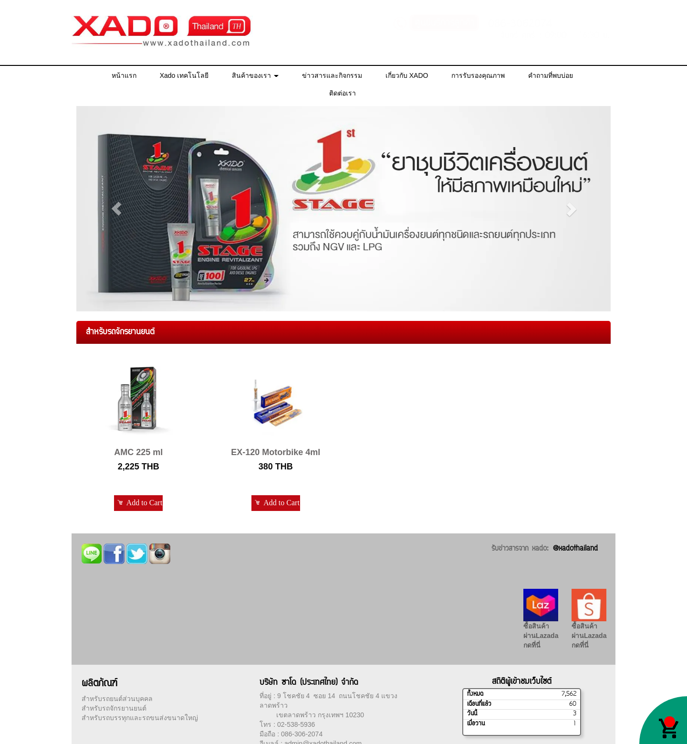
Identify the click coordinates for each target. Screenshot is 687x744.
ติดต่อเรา (342, 93)
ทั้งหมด (475, 694)
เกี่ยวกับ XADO (406, 75)
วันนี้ (472, 714)
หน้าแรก (124, 75)
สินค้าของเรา (255, 75)
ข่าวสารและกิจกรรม (332, 75)
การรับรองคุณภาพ (478, 75)
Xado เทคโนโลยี (184, 75)
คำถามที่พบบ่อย (550, 75)
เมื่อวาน (476, 724)
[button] (116, 208)
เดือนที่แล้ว (479, 704)
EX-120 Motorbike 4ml (275, 452)
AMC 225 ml (138, 452)
